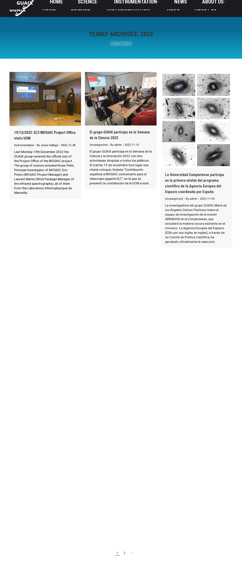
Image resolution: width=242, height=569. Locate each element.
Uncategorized (99, 145)
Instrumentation (24, 145)
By (47, 145)
